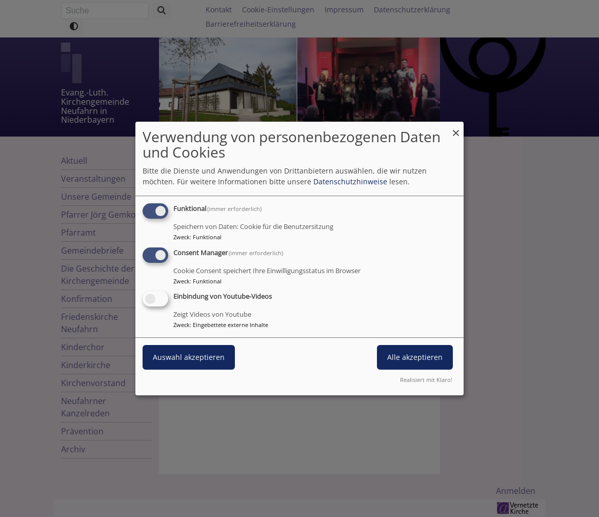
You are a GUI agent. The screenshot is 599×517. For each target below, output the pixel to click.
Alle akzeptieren (415, 357)
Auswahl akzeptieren (189, 357)
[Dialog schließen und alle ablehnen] (456, 128)
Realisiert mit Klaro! (426, 380)
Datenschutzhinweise (350, 181)
